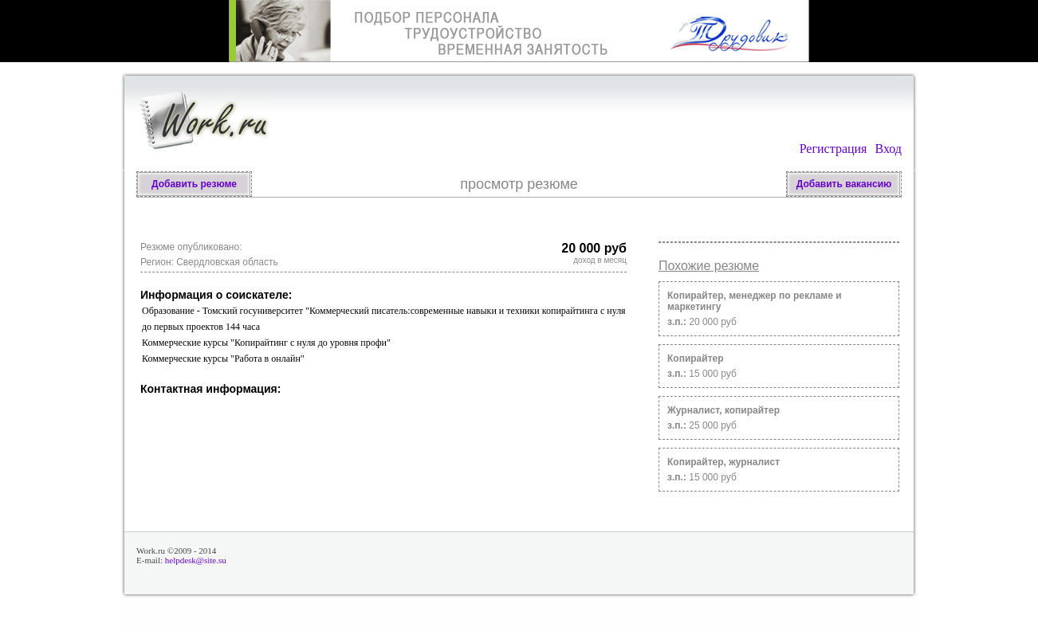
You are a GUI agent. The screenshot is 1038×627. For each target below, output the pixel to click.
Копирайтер (695, 358)
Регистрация (833, 148)
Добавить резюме (194, 184)
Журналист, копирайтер (723, 410)
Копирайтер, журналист (723, 462)
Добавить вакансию (844, 184)
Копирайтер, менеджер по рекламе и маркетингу (754, 301)
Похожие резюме (709, 265)
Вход (888, 148)
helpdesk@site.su (195, 560)
